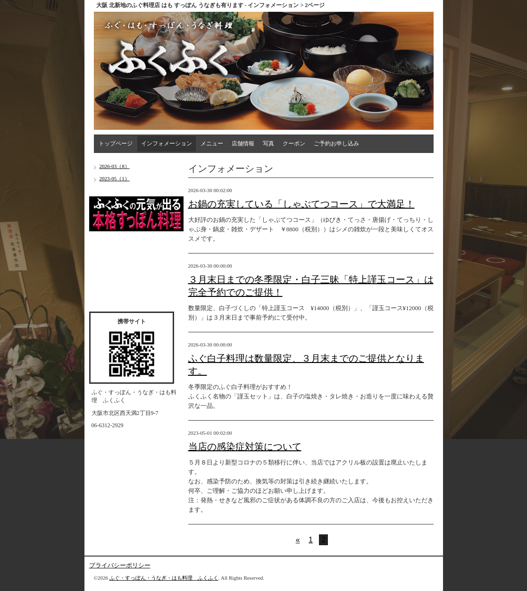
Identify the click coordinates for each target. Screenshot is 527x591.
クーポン (294, 143)
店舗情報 (243, 143)
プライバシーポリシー (120, 565)
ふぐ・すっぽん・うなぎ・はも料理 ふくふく (163, 578)
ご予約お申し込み (336, 143)
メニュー (212, 143)
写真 (268, 143)
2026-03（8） (115, 166)
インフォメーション (166, 143)
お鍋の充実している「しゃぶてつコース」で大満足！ (301, 204)
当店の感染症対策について (244, 446)
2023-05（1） (115, 178)
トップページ (116, 143)
